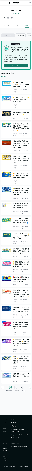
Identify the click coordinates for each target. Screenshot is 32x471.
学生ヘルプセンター (5, 458)
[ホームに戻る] (14, 3)
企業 (17, 25)
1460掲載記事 (21, 35)
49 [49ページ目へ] (21, 387)
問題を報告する (5, 451)
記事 (26, 25)
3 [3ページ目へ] (15, 387)
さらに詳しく (16, 65)
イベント (6, 25)
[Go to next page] (29, 387)
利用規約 (13, 426)
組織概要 (13, 422)
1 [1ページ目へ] (10, 387)
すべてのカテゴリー (8, 35)
